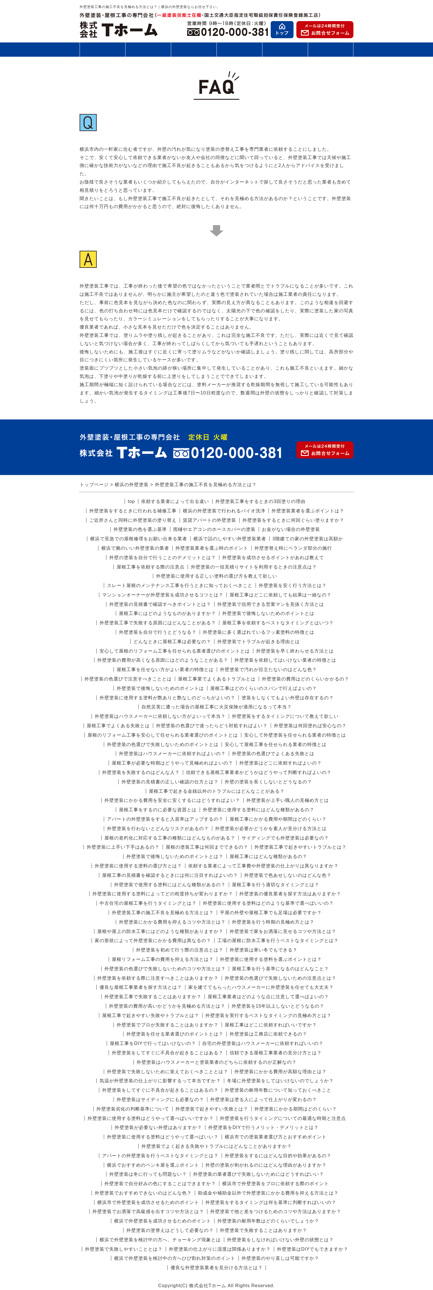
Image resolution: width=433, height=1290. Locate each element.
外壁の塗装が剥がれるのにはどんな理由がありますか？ (266, 1165)
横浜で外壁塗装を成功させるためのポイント (162, 1220)
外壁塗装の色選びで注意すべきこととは (128, 678)
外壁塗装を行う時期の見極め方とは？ (273, 922)
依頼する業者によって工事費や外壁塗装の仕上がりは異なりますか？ (263, 865)
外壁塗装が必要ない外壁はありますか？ (158, 1127)
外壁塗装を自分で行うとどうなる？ (158, 632)
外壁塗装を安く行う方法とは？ (293, 585)
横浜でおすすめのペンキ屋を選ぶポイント (153, 1165)
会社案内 (330, 52)
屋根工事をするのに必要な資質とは (158, 809)
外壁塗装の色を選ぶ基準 (140, 529)
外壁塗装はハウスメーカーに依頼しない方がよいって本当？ (160, 716)
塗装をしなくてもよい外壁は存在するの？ (288, 697)
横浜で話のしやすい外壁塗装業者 (229, 538)
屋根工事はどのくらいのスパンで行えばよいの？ (263, 688)
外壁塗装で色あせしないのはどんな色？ (287, 875)
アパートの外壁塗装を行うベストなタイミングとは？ (160, 1155)
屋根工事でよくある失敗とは (118, 725)
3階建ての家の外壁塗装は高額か (307, 538)
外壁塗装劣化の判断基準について (132, 1108)
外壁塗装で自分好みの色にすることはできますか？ (160, 1183)
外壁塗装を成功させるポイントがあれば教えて (273, 557)
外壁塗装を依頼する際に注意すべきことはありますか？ (157, 978)
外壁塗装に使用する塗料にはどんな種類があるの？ (258, 809)
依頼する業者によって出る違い (175, 501)
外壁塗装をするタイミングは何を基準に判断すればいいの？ (270, 1202)
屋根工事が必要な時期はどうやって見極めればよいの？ (172, 763)
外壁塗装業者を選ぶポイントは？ (308, 510)
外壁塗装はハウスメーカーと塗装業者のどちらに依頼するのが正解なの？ (217, 1062)
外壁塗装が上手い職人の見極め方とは (287, 800)
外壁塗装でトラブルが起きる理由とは (258, 641)
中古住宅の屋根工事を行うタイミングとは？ (148, 903)
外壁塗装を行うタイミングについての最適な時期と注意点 (283, 1118)
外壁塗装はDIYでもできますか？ (313, 1249)
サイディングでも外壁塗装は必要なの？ (285, 837)
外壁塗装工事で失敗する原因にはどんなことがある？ (158, 622)
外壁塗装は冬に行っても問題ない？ (148, 1174)
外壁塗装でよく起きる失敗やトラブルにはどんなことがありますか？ (216, 1146)
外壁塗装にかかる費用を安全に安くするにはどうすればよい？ (172, 800)
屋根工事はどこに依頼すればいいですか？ (271, 1024)
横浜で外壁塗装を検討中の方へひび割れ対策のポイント (174, 1258)
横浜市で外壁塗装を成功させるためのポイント (148, 1202)
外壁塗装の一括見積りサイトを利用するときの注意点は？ (254, 566)
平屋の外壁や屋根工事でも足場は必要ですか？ (271, 912)
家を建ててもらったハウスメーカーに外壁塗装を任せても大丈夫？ (261, 987)
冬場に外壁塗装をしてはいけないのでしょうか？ (280, 1080)
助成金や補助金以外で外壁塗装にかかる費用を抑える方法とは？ (268, 1193)
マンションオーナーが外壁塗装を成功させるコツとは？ (162, 594)
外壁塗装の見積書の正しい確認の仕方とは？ (170, 781)
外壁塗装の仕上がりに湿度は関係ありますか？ (220, 1249)
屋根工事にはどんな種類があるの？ (268, 856)
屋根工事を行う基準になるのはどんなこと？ (280, 968)
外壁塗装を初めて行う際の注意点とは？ (179, 949)
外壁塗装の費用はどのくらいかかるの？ (305, 678)
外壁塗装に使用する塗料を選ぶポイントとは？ (271, 959)
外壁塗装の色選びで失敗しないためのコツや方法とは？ (165, 968)
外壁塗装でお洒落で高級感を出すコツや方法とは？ (148, 1211)
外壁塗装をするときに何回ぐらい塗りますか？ (293, 520)
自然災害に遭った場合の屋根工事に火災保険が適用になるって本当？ (216, 706)
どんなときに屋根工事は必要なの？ (172, 641)
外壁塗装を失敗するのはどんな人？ (141, 772)
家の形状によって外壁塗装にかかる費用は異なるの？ (153, 940)
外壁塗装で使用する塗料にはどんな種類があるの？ (170, 884)
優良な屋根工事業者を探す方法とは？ (141, 987)
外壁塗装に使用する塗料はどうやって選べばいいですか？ (151, 1118)
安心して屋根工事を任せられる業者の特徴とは (276, 744)
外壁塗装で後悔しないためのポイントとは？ (174, 856)
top (131, 501)
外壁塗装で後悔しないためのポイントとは (268, 613)
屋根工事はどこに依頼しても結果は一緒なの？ (280, 594)
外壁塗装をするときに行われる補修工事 (133, 510)
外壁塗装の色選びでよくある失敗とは (273, 753)
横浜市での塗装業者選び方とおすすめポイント (276, 1136)
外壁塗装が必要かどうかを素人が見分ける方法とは (271, 828)
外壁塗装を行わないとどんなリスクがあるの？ (158, 828)
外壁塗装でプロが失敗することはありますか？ (167, 1024)
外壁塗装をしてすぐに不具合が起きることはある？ (167, 1052)
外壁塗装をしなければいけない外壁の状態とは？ (280, 1239)
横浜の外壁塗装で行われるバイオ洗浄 (224, 510)
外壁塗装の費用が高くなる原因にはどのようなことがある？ (162, 660)
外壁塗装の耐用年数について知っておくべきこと (278, 1090)
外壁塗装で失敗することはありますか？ (263, 1230)
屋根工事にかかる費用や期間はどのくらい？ (278, 819)
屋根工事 (148, 49)
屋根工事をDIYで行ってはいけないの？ (153, 1043)
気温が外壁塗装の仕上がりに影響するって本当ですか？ (160, 1080)
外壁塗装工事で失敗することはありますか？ (152, 996)
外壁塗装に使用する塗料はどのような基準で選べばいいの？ (268, 903)
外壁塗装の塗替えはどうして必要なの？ (170, 1230)
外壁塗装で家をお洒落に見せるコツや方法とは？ (283, 931)
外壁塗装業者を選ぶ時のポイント (211, 548)
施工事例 (239, 52)
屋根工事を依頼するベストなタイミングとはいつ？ (278, 622)
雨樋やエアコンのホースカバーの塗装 (214, 529)
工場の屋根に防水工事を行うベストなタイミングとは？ (278, 940)
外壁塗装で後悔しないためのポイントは (160, 688)
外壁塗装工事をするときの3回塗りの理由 (260, 501)
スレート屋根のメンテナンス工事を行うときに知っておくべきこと (179, 585)
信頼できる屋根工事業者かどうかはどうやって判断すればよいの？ (258, 772)
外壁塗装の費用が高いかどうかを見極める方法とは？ (167, 1006)
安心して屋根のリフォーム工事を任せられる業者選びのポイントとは (175, 651)
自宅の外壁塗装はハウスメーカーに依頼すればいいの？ (262, 1043)
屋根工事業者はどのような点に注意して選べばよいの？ (268, 996)
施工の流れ (194, 49)
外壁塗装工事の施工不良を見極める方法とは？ (163, 912)
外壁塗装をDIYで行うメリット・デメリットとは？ (263, 1127)
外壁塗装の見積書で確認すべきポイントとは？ (160, 604)
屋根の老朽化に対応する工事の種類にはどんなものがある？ (169, 837)
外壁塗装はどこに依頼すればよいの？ (280, 763)
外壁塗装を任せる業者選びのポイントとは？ (174, 1034)
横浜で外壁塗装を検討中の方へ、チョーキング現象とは (160, 1239)
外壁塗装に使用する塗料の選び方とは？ (138, 865)
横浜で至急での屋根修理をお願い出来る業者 (138, 538)
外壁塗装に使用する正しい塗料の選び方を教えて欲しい (216, 576)
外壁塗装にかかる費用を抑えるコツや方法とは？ (172, 922)
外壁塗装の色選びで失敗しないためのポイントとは (162, 744)
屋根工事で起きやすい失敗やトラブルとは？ (150, 1015)
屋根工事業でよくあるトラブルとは (217, 678)
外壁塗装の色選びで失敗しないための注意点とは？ (280, 978)
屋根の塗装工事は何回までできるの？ (207, 847)
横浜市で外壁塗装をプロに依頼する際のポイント (275, 1183)
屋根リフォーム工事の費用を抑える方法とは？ (163, 959)
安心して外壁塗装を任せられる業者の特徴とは (295, 735)
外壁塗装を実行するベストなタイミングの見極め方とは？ (268, 1015)
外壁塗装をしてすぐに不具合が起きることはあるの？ (160, 1090)
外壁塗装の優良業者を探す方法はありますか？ (290, 893)
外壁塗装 (102, 49)
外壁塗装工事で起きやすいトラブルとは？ (300, 847)
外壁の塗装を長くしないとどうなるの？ (268, 781)
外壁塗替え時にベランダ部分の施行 (293, 548)
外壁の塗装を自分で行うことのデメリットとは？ (162, 557)
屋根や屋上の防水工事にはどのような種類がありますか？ (160, 931)
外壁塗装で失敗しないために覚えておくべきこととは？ (167, 1071)
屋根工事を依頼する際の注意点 (151, 566)
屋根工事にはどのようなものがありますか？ (167, 613)
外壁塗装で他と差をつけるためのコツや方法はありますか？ (275, 1211)
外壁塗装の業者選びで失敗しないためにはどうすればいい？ (258, 1174)
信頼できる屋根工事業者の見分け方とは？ (276, 1052)
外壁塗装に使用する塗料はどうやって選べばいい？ (162, 1136)
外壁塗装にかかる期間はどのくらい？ (295, 1108)
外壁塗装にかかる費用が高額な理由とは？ (280, 1071)
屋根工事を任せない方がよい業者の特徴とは (165, 669)
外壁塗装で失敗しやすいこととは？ (124, 1249)
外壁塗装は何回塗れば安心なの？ (310, 725)
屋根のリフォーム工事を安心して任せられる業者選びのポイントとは (163, 735)
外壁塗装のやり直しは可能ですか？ (280, 1258)
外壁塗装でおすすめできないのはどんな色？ (143, 1193)
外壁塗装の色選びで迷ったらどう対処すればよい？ (212, 725)
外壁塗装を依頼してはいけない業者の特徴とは (285, 660)
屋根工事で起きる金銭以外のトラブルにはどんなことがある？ (217, 791)
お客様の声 (285, 49)
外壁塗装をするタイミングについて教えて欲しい (285, 716)
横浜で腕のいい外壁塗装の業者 (135, 548)
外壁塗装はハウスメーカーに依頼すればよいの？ (172, 753)
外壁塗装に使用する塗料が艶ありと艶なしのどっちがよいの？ (167, 697)
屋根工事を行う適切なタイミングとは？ (275, 884)
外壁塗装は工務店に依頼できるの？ (268, 1034)
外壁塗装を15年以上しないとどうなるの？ (278, 1006)
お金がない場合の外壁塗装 (291, 529)
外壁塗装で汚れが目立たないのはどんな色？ (268, 669)
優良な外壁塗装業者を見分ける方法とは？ (217, 1267)
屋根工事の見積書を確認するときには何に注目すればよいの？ (170, 875)
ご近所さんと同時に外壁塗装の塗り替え (133, 520)
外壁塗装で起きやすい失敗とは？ (211, 1108)
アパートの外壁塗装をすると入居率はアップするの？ (165, 819)
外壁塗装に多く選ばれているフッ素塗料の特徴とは (258, 632)
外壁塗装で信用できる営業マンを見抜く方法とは (270, 604)
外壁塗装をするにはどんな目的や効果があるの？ (278, 1155)
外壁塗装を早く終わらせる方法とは (295, 651)
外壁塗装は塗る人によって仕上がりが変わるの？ (263, 1099)
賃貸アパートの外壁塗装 (209, 520)
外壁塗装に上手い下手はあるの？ (123, 847)
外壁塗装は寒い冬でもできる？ (264, 949)
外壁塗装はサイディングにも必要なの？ (160, 1099)
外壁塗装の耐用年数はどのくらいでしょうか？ (268, 1220)
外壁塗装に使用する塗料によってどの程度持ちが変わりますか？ (162, 893)
